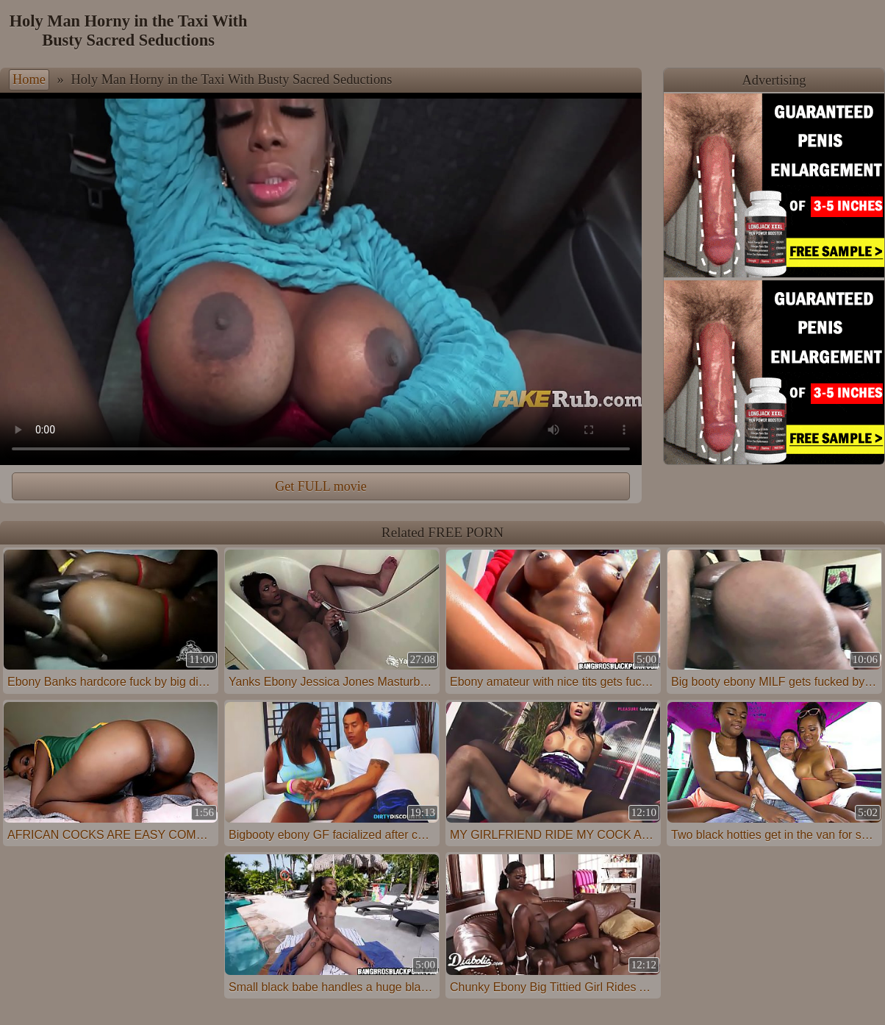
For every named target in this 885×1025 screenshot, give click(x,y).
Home (29, 79)
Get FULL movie (320, 486)
